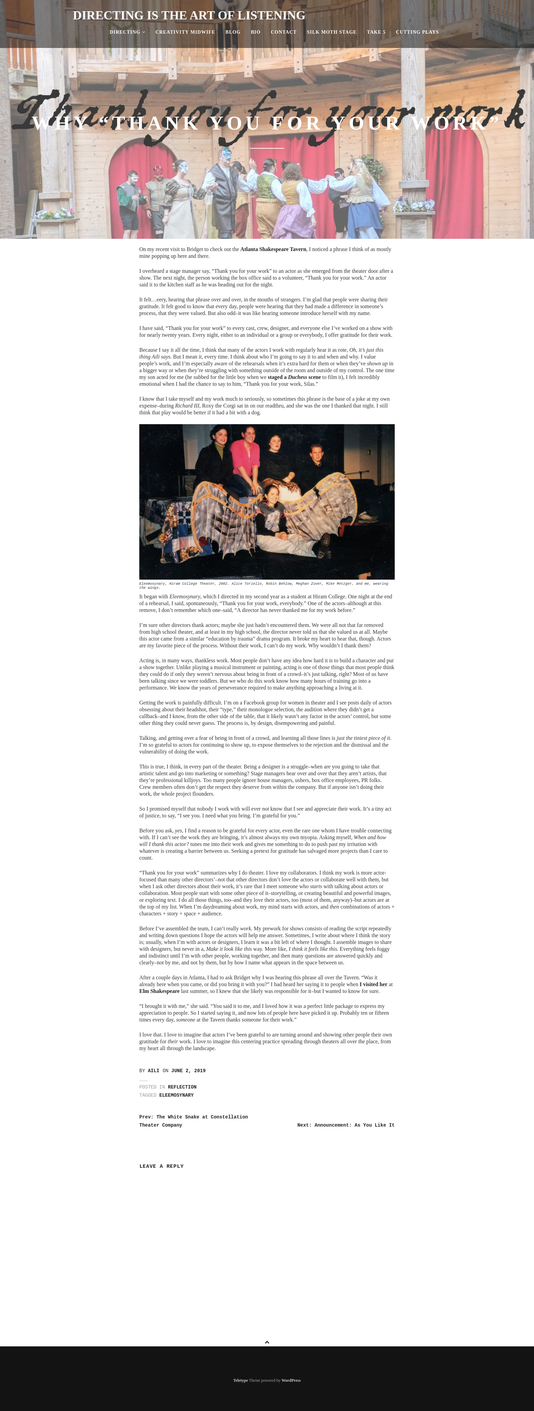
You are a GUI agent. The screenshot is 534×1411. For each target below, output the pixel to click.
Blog (232, 32)
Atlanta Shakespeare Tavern (273, 249)
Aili (153, 1071)
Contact (284, 32)
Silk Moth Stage (332, 32)
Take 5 (376, 32)
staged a (278, 377)
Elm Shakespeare (159, 991)
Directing (127, 32)
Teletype (240, 1380)
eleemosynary (176, 1095)
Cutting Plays (417, 32)
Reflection (182, 1087)
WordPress (290, 1380)
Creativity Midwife (186, 32)
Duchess (297, 377)
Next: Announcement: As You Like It (346, 1125)
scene (314, 377)
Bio (256, 32)
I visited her (374, 984)
